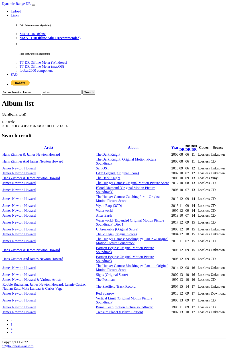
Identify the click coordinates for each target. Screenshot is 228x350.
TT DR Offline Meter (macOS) (42, 66)
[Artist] (21, 92)
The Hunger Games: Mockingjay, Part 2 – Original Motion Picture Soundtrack (132, 241)
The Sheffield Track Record (116, 286)
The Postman (105, 279)
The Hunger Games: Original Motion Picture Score (132, 183)
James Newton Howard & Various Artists (31, 279)
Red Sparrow (105, 293)
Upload (16, 11)
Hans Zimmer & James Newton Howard (31, 154)
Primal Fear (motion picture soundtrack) (124, 307)
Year (174, 147)
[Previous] (11, 320)
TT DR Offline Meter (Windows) (43, 62)
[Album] (61, 92)
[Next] (11, 332)
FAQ (14, 74)
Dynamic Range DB (16, 4)
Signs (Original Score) (112, 275)
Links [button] (15, 15)
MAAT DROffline (33, 34)
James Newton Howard (19, 168)
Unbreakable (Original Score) (117, 229)
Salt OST (102, 168)
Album (133, 147)
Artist (48, 147)
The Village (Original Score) (116, 234)
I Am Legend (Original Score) (117, 173)
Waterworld (104, 210)
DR (181, 149)
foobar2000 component (36, 70)
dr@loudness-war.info (17, 346)
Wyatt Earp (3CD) (109, 206)
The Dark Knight (108, 154)
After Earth (104, 215)
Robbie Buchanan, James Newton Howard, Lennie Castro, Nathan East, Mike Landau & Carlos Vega (44, 286)
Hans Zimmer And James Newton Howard (32, 161)
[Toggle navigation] (33, 5)
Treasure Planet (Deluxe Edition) (119, 312)
